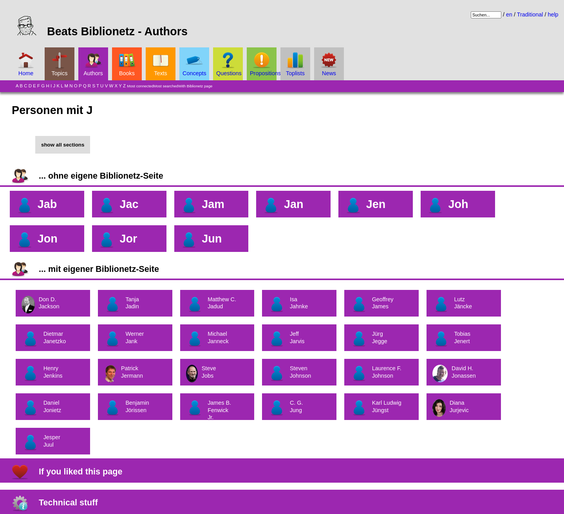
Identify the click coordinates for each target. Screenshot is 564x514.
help (553, 14)
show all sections (62, 145)
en (509, 14)
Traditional (530, 14)
